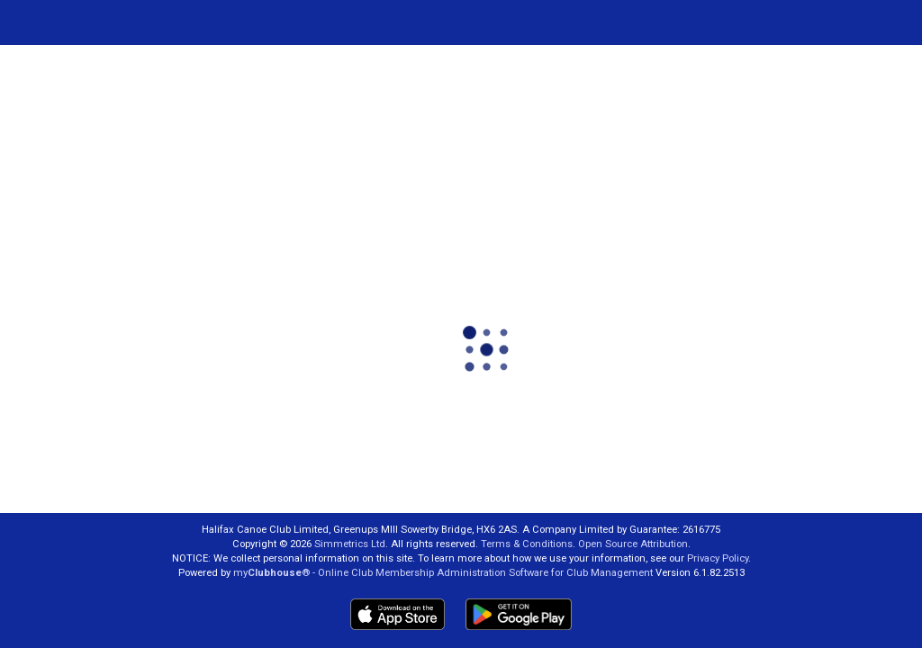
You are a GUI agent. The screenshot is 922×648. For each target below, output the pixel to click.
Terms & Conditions (527, 544)
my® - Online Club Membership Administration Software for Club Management (443, 573)
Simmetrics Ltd (349, 544)
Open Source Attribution (633, 544)
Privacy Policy (717, 558)
